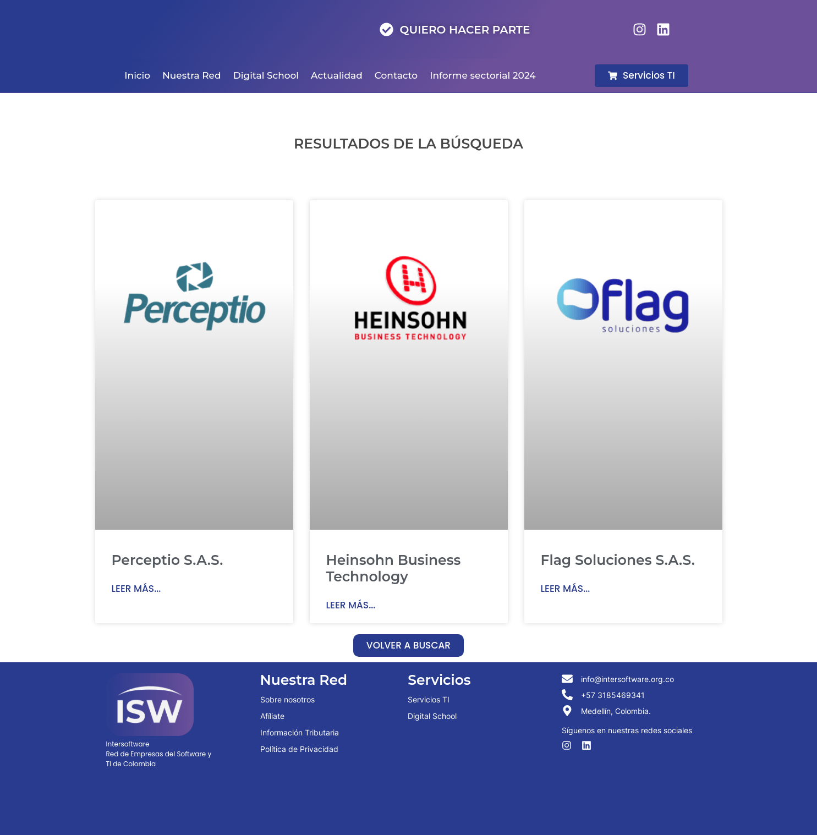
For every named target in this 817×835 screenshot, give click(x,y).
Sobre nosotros (287, 699)
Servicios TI (428, 699)
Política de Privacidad (299, 749)
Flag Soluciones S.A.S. (618, 560)
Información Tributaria (299, 732)
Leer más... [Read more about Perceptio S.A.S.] (136, 588)
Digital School (432, 716)
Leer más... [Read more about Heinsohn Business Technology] (351, 605)
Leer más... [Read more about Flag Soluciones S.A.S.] (565, 588)
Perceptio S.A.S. (167, 560)
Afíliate (272, 716)
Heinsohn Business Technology (393, 568)
